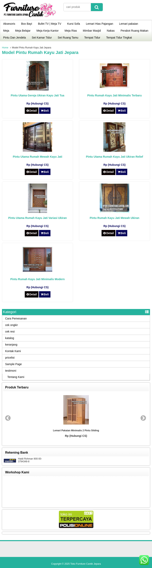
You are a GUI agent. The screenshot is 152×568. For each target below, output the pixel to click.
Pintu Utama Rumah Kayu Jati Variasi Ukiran (37, 217)
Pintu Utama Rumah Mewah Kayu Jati (37, 156)
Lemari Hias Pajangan (99, 23)
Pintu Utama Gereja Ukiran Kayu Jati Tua (37, 95)
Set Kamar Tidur (42, 37)
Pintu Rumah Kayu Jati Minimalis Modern (37, 279)
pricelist (9, 357)
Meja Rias (71, 30)
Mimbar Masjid (92, 30)
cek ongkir (11, 325)
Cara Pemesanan (16, 318)
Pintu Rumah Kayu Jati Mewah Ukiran (114, 217)
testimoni (10, 370)
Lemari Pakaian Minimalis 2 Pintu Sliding (76, 430)
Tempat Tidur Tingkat (119, 37)
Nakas (111, 30)
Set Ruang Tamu (68, 37)
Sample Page (13, 364)
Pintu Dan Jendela (14, 37)
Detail (31, 110)
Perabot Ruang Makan (134, 30)
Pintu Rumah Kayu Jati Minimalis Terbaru (114, 95)
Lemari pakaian (128, 23)
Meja (6, 30)
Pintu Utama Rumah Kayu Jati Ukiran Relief (114, 156)
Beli (45, 110)
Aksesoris (9, 23)
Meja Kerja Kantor (47, 30)
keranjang (11, 344)
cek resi (10, 331)
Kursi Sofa (73, 23)
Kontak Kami (13, 351)
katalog (9, 338)
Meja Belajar (22, 30)
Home (5, 47)
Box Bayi (26, 23)
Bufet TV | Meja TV (49, 23)
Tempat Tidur (92, 37)
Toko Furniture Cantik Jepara (85, 563)
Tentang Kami (15, 377)
